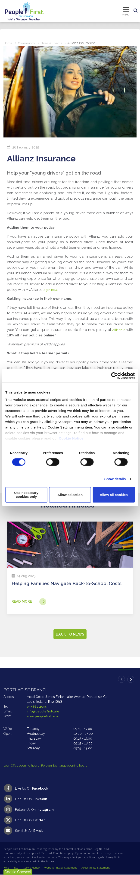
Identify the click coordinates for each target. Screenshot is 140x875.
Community (28, 43)
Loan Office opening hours (23, 766)
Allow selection (70, 495)
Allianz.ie (118, 330)
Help (6, 867)
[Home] (19, 11)
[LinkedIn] (70, 799)
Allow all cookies (114, 495)
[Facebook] (70, 788)
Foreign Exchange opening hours (71, 766)
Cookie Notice (71, 438)
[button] (135, 11)
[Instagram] (70, 809)
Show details (115, 479)
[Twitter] (70, 820)
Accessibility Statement (95, 867)
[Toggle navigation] (87, 11)
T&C (16, 867)
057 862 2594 (37, 707)
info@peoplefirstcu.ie (44, 711)
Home (8, 43)
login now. (52, 290)
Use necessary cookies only (26, 495)
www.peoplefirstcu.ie (44, 716)
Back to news (70, 634)
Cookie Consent (17, 872)
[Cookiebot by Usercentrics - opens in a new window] (114, 375)
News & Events (55, 43)
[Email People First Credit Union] (70, 830)
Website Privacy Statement (60, 867)
